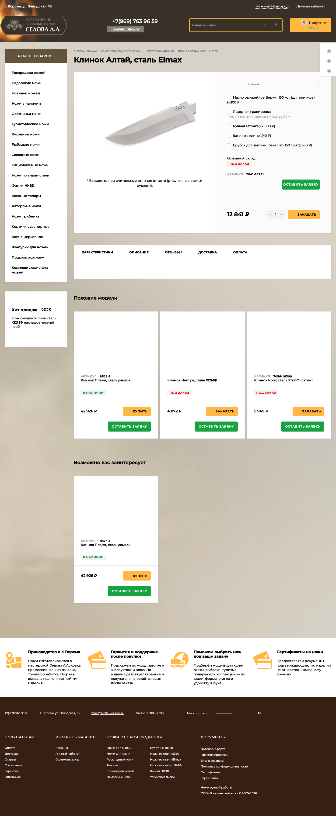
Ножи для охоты (118, 748)
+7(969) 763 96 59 (135, 21)
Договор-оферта (213, 749)
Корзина (62, 748)
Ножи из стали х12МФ (166, 765)
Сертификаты (210, 772)
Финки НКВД (159, 771)
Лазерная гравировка (249, 112)
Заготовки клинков (160, 51)
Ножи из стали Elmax (165, 759)
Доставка (11, 753)
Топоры (112, 765)
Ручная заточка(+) (251, 126)
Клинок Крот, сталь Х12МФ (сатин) (283, 380)
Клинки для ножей (120, 771)
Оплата (10, 748)
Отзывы (10, 759)
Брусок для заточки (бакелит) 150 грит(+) (269, 145)
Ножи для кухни (118, 753)
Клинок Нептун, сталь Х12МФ (192, 380)
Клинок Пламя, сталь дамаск (105, 380)
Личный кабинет (68, 753)
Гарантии (11, 771)
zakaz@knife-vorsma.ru (107, 713)
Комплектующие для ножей (121, 51)
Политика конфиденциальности (224, 766)
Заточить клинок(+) (249, 136)
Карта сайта (209, 778)
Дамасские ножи (119, 777)
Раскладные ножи (120, 759)
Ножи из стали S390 (164, 753)
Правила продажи (214, 755)
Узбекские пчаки (162, 777)
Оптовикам (13, 777)
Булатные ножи (161, 748)
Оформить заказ (67, 759)
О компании (13, 765)
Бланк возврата (212, 760)
